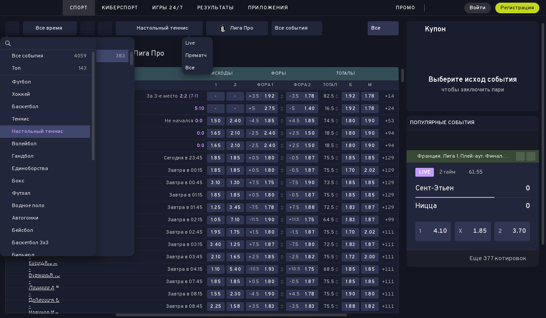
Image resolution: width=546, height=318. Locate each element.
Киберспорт (120, 8)
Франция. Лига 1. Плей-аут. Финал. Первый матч (466, 156)
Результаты (215, 8)
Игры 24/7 (167, 8)
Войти (478, 7)
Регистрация (517, 7)
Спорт (79, 8)
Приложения (268, 8)
